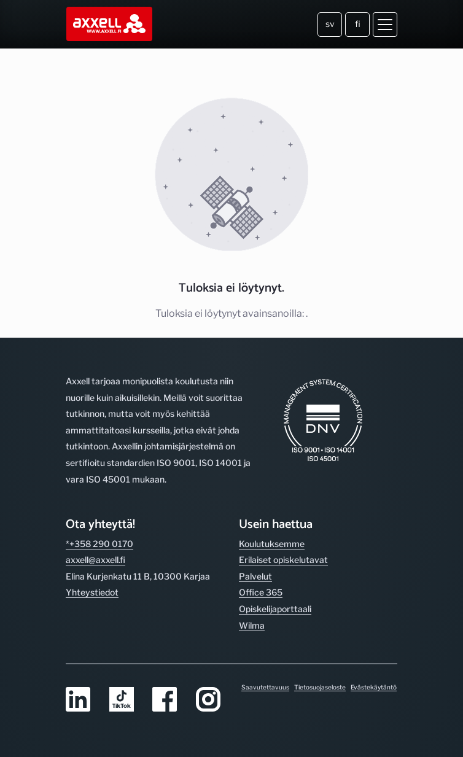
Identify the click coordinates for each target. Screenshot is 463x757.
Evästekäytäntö (374, 687)
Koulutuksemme (272, 543)
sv (330, 23)
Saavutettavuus (265, 687)
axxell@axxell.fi (95, 559)
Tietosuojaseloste (320, 687)
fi (357, 23)
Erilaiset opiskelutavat (283, 559)
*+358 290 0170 (99, 543)
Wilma (252, 625)
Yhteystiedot (92, 592)
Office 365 (260, 592)
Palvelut (255, 576)
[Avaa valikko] (385, 24)
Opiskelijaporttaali (275, 609)
